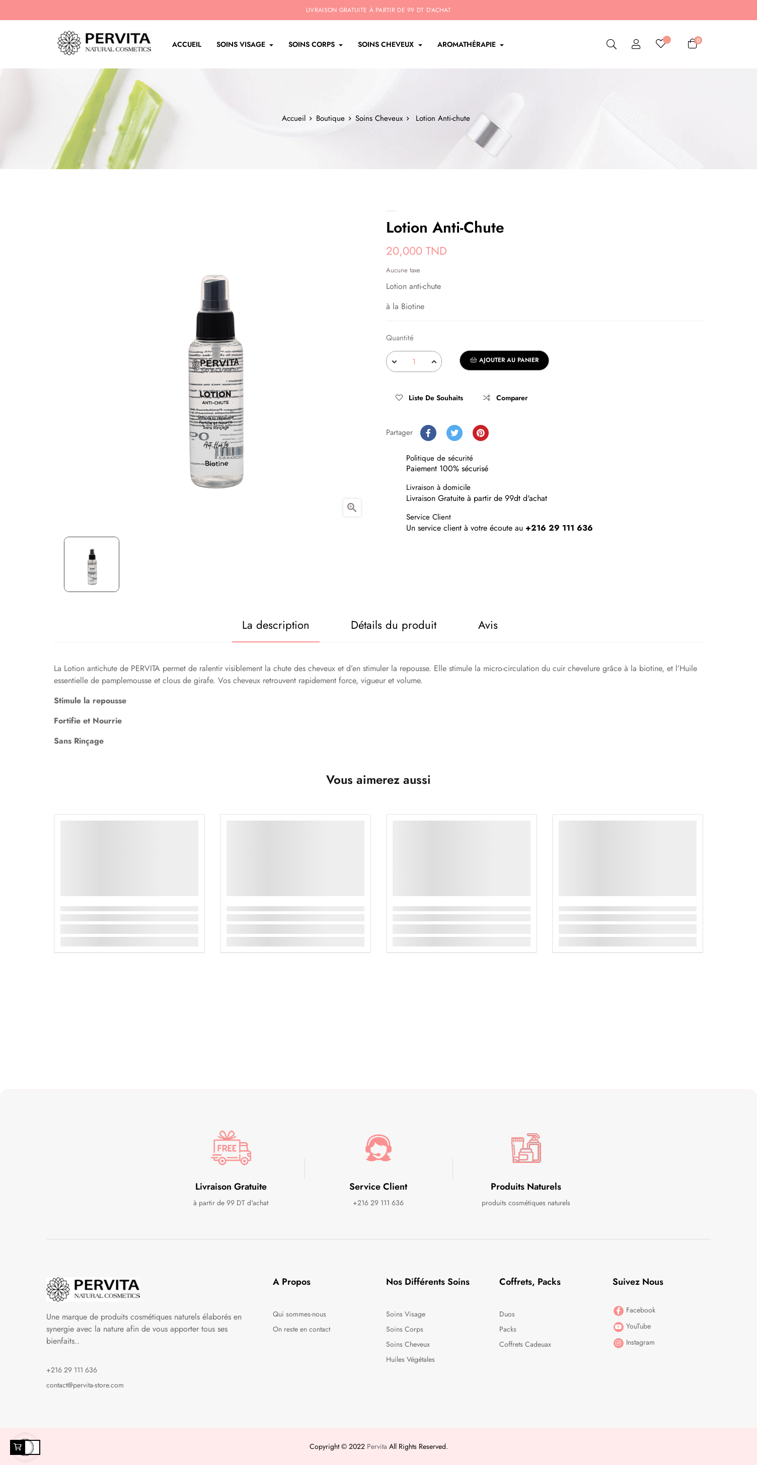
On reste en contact (301, 1329)
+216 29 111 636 (71, 1370)
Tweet (454, 433)
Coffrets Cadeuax (525, 1344)
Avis (488, 625)
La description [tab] (275, 625)
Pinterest (481, 433)
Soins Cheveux (408, 1344)
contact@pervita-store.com (85, 1385)
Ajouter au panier (504, 359)
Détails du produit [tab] (393, 625)
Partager (428, 433)
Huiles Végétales (410, 1359)
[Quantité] (414, 361)
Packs (507, 1329)
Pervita (377, 1446)
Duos (507, 1314)
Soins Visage (405, 1314)
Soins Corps (404, 1329)
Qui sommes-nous (299, 1314)
